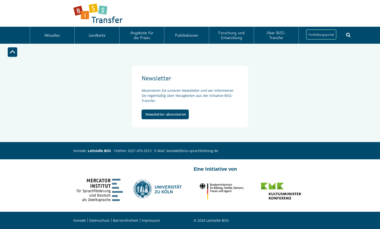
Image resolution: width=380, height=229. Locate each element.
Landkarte (97, 35)
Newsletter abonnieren (165, 114)
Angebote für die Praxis (141, 35)
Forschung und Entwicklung (231, 35)
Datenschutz (99, 220)
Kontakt (79, 220)
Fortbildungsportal (321, 34)
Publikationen (186, 35)
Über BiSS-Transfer (276, 35)
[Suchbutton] (348, 35)
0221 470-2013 (139, 150)
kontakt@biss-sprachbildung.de (192, 150)
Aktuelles (52, 35)
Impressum (151, 220)
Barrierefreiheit (125, 220)
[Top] (12, 52)
